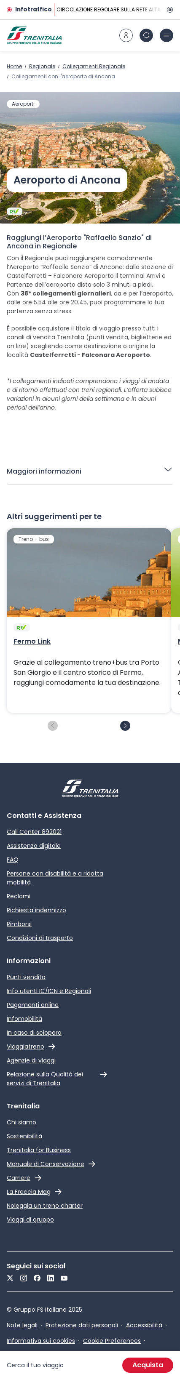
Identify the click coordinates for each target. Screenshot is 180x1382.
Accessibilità (144, 1325)
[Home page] (34, 35)
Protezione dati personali (82, 1325)
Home (14, 66)
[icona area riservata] (126, 35)
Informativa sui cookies (41, 1341)
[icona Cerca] (146, 35)
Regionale (42, 66)
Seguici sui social (36, 1266)
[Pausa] (168, 9)
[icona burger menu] (166, 35)
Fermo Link (32, 641)
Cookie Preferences (112, 1341)
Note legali (22, 1325)
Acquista (147, 1365)
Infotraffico (33, 9)
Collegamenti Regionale (93, 66)
